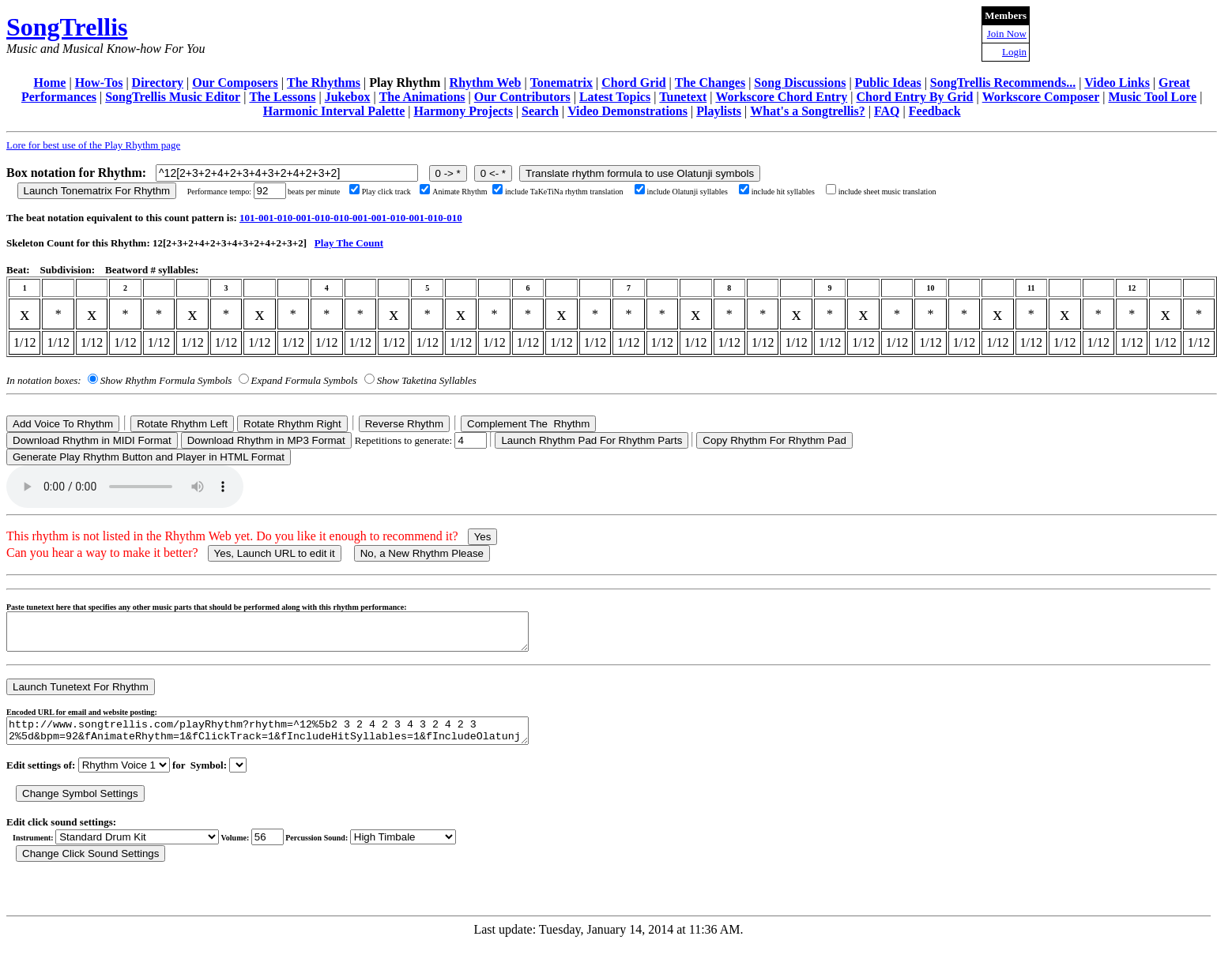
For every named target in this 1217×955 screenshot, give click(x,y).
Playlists (718, 111)
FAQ (887, 111)
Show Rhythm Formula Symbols (166, 380)
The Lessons (282, 96)
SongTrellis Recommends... (1003, 82)
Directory (157, 82)
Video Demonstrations (627, 111)
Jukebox (348, 96)
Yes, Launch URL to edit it (274, 553)
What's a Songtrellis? (807, 111)
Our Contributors (522, 96)
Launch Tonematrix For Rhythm (97, 191)
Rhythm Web (486, 82)
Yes (483, 537)
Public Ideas (888, 82)
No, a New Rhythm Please (422, 553)
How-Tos (99, 82)
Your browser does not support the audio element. (124, 486)
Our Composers (235, 82)
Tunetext (682, 96)
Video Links (1117, 82)
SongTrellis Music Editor (172, 96)
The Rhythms (323, 82)
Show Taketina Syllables (427, 380)
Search (540, 111)
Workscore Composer (1041, 96)
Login (1014, 52)
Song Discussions (800, 82)
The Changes (710, 82)
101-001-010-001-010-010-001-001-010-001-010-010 (350, 218)
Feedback (935, 111)
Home (50, 82)
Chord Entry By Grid (914, 96)
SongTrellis (67, 27)
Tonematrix (561, 82)
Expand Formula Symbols (304, 380)
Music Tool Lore (1152, 96)
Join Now (1007, 33)
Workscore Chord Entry (781, 96)
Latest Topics (614, 96)
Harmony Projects (462, 111)
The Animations (422, 96)
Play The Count (349, 243)
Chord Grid (633, 82)
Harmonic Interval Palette (334, 111)
